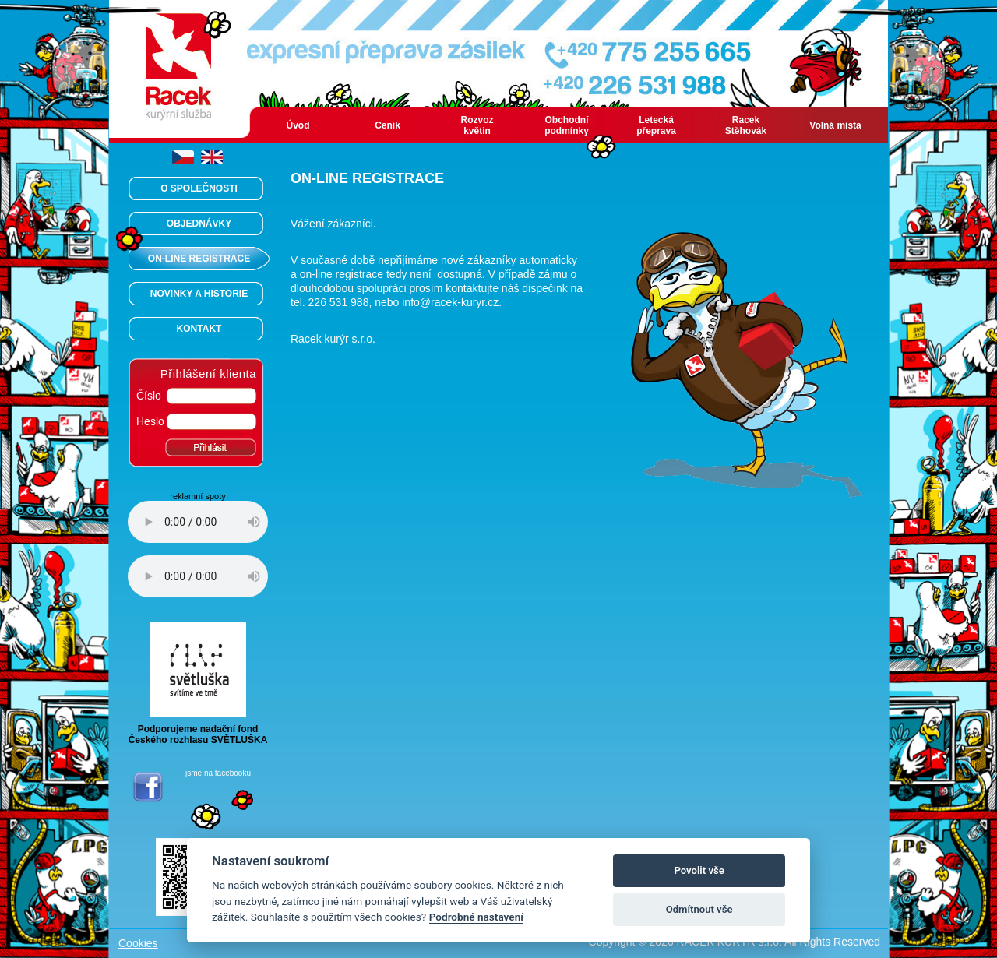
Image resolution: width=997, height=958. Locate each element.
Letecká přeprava (656, 125)
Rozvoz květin (477, 125)
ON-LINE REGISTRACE (199, 258)
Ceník (387, 125)
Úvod (298, 125)
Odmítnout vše (699, 909)
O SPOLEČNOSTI (199, 188)
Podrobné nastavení (476, 916)
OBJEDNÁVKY (199, 223)
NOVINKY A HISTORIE (199, 293)
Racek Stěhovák (745, 125)
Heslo (150, 421)
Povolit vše (699, 870)
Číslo (148, 395)
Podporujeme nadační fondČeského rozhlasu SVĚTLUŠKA (198, 730)
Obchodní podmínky (566, 125)
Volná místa (835, 125)
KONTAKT (199, 328)
